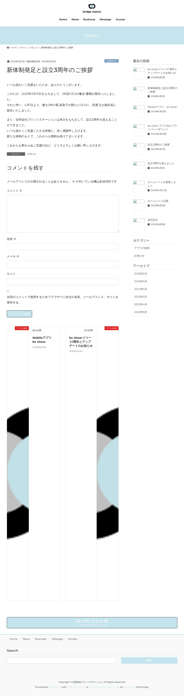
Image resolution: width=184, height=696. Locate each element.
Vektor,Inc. (129, 687)
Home (13, 639)
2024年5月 (140, 289)
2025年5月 (140, 281)
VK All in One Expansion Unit (104, 687)
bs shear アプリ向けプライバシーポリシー (162, 127)
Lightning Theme (76, 687)
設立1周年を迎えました (161, 163)
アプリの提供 (142, 248)
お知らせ (111, 60)
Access (72, 639)
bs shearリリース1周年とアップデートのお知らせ (81, 342)
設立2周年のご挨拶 (159, 144)
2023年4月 (140, 304)
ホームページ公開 (158, 201)
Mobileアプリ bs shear (162, 107)
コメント (14, 190)
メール (13, 256)
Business (40, 639)
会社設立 (153, 219)
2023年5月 (140, 296)
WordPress (55, 687)
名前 (11, 239)
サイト (11, 274)
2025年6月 (140, 273)
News (26, 639)
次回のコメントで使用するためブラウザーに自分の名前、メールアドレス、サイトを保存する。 (62, 299)
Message (57, 639)
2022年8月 (140, 312)
